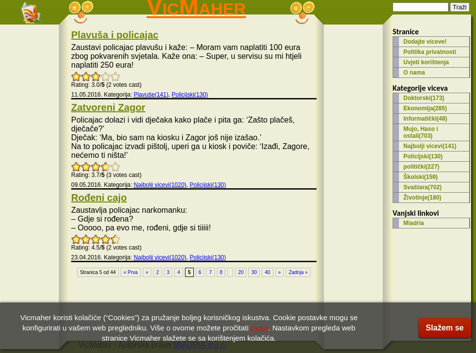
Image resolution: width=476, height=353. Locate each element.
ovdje (259, 328)
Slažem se (445, 328)
